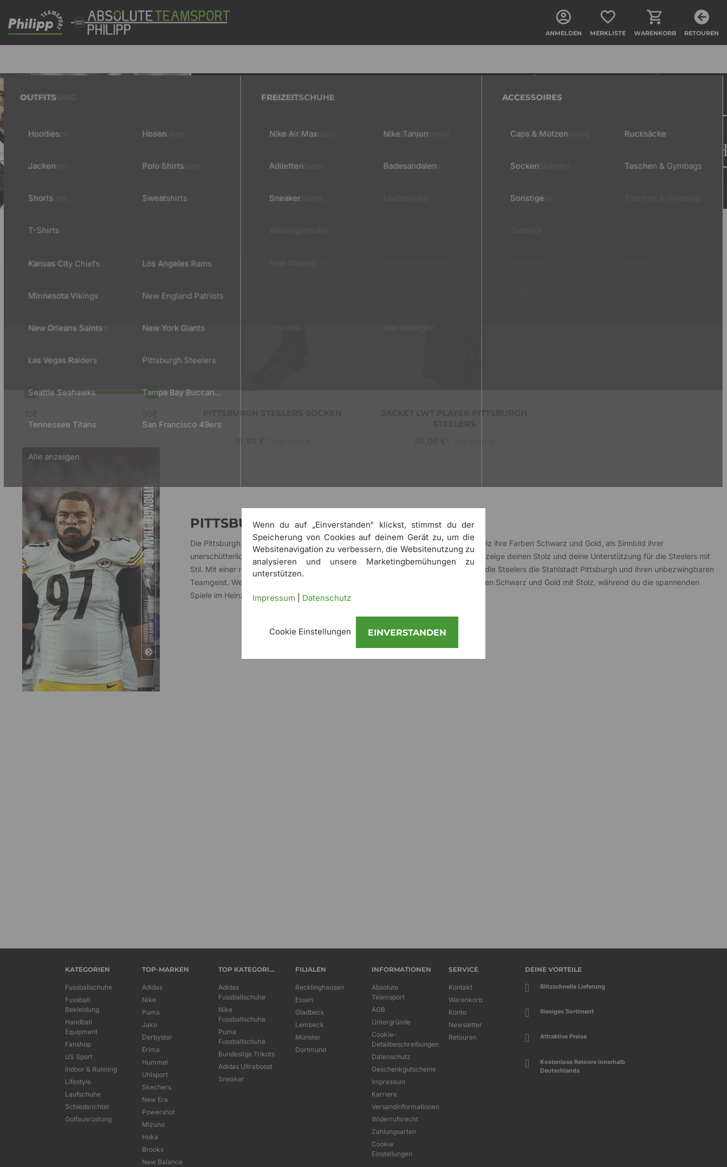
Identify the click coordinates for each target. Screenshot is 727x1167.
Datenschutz (326, 598)
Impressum (273, 598)
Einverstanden (407, 632)
